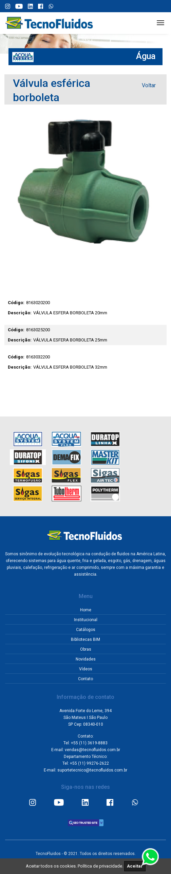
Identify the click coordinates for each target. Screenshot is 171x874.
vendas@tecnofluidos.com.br (92, 749)
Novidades (86, 659)
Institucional (85, 619)
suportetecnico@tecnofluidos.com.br (92, 770)
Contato (85, 678)
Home (85, 610)
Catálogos (85, 629)
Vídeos (85, 669)
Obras (85, 649)
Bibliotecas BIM (85, 639)
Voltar (149, 85)
